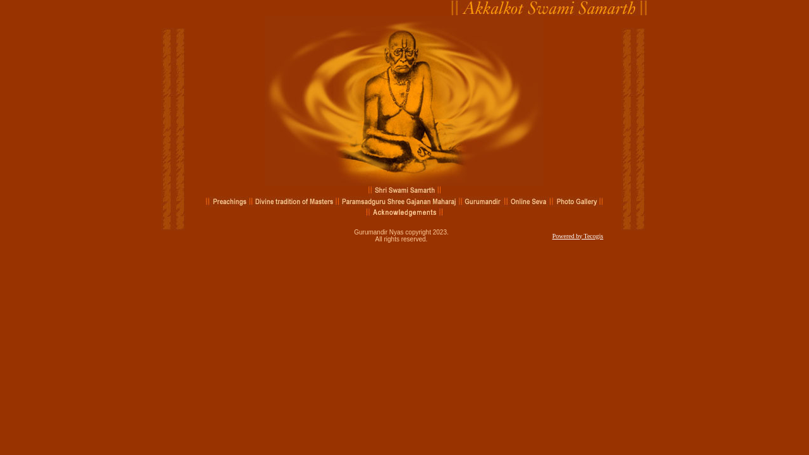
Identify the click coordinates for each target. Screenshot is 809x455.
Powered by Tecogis (578, 236)
